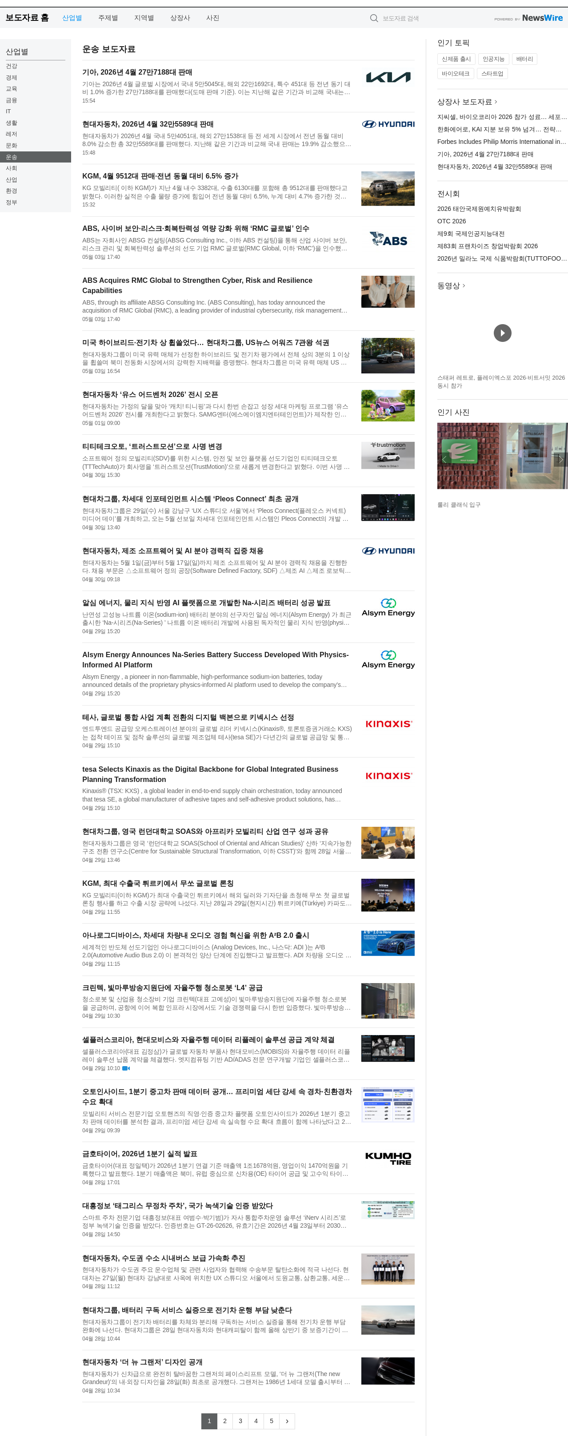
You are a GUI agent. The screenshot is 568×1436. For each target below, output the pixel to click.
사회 (11, 168)
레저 (11, 134)
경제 (11, 77)
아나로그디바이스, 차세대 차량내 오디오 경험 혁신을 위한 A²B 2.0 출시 (195, 935)
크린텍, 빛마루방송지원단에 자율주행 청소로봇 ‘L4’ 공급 (172, 988)
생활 (11, 122)
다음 (561, 459)
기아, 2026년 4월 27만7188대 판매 (137, 72)
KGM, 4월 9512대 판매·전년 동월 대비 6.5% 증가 (160, 176)
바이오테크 (456, 73)
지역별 (144, 17)
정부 (11, 202)
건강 (11, 66)
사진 (213, 17)
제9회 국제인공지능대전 (471, 233)
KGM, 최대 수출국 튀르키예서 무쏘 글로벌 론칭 (157, 883)
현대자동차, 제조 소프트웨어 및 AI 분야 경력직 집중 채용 (173, 551)
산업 (11, 179)
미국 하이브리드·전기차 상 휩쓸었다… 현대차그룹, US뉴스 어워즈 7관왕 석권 (205, 342)
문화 (11, 145)
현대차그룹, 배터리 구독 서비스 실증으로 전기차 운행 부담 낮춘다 (187, 1310)
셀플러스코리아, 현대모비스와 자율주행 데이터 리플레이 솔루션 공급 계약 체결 (208, 1039)
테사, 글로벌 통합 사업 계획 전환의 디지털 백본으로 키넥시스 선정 (188, 717)
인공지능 (494, 59)
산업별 (72, 17)
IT (8, 111)
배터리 (524, 59)
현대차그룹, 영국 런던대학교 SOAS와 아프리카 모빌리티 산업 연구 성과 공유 (205, 831)
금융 (11, 100)
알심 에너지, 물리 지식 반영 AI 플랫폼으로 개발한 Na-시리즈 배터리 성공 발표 (206, 603)
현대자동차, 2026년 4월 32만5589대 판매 (148, 124)
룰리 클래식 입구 (459, 504)
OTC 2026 (451, 221)
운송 (11, 157)
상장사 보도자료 (464, 102)
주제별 (108, 17)
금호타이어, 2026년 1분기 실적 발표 (139, 1154)
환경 (11, 190)
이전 (444, 459)
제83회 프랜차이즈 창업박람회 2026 (487, 246)
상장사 (180, 17)
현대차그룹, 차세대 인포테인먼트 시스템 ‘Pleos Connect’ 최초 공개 (190, 499)
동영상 (448, 286)
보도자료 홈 (26, 17)
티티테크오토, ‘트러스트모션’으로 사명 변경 (152, 446)
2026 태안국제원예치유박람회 (479, 208)
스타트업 (492, 73)
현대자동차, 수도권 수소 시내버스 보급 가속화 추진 (163, 1258)
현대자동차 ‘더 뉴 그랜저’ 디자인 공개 (142, 1362)
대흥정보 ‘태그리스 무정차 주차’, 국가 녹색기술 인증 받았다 (177, 1206)
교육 (11, 88)
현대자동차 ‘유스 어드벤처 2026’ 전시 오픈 (150, 394)
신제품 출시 (456, 59)
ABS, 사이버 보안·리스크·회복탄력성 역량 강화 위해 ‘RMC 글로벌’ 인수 (195, 228)
